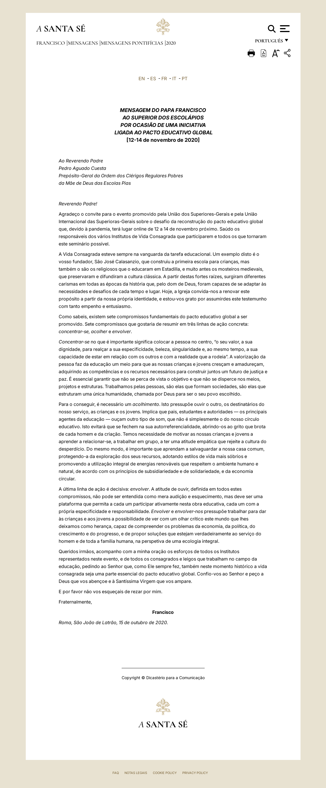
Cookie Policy (165, 773)
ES (153, 78)
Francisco (51, 43)
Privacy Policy (195, 773)
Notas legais (136, 773)
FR (164, 78)
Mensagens (83, 43)
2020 (171, 43)
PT (184, 78)
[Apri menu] (284, 29)
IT (174, 78)
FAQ (115, 773)
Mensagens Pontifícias (132, 43)
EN (142, 78)
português (268, 42)
